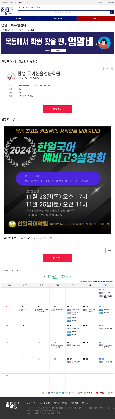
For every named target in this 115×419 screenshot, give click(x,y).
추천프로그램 (57, 18)
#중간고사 (21, 7)
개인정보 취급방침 (61, 403)
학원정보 (96, 18)
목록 (109, 250)
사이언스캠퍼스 (59, 309)
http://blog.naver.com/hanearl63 (39, 238)
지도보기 (108, 69)
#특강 (38, 7)
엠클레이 (74, 317)
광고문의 (74, 403)
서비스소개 (31, 403)
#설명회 (33, 7)
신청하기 (57, 109)
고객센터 (109, 2)
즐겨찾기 (100, 2)
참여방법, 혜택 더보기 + (11, 270)
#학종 (27, 7)
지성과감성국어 (108, 293)
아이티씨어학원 (108, 328)
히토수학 (25, 309)
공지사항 (84, 403)
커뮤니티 (19, 18)
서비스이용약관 (44, 403)
